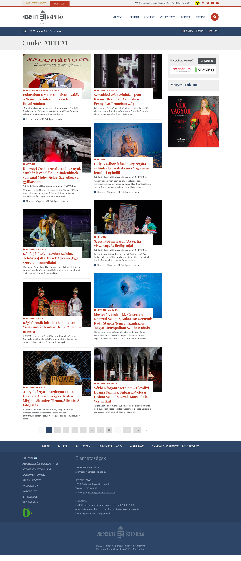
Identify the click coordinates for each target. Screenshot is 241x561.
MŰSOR (118, 17)
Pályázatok (30, 486)
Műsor (63, 446)
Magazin (60, 3)
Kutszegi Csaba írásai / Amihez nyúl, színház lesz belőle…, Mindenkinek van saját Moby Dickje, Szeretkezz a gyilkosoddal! (52, 175)
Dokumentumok (33, 475)
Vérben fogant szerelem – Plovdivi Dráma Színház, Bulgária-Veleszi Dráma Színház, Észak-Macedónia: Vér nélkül (121, 394)
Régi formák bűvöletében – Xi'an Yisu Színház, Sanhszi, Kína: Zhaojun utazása (52, 327)
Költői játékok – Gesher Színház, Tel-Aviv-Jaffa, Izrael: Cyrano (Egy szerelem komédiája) (50, 258)
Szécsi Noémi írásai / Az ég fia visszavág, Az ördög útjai (117, 243)
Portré (149, 17)
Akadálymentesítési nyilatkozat (175, 446)
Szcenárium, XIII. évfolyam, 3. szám (44, 119)
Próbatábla (30, 502)
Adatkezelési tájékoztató (40, 464)
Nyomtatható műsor (36, 469)
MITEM (200, 17)
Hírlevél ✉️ (29, 458)
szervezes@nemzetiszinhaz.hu (90, 472)
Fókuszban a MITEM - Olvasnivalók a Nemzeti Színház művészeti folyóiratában (51, 99)
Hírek (46, 446)
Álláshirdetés (31, 480)
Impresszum (30, 497)
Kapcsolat (29, 491)
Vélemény (167, 17)
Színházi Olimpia (193, 31)
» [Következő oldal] (146, 430)
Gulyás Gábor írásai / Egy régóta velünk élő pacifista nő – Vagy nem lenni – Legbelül (121, 168)
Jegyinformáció (110, 446)
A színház (137, 446)
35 (137, 430)
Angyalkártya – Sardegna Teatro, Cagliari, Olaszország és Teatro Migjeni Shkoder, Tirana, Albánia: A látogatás (51, 398)
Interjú (133, 17)
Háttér (185, 17)
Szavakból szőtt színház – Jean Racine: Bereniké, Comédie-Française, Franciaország (117, 99)
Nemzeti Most (36, 3)
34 (127, 430)
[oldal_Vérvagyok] (193, 121)
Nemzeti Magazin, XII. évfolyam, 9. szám (118, 191)
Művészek (83, 446)
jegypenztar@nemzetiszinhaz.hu (99, 493)
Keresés (207, 60)
